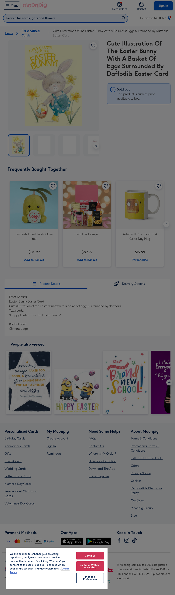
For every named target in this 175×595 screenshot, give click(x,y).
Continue (90, 555)
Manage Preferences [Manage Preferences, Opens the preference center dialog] (90, 578)
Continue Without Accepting (90, 566)
